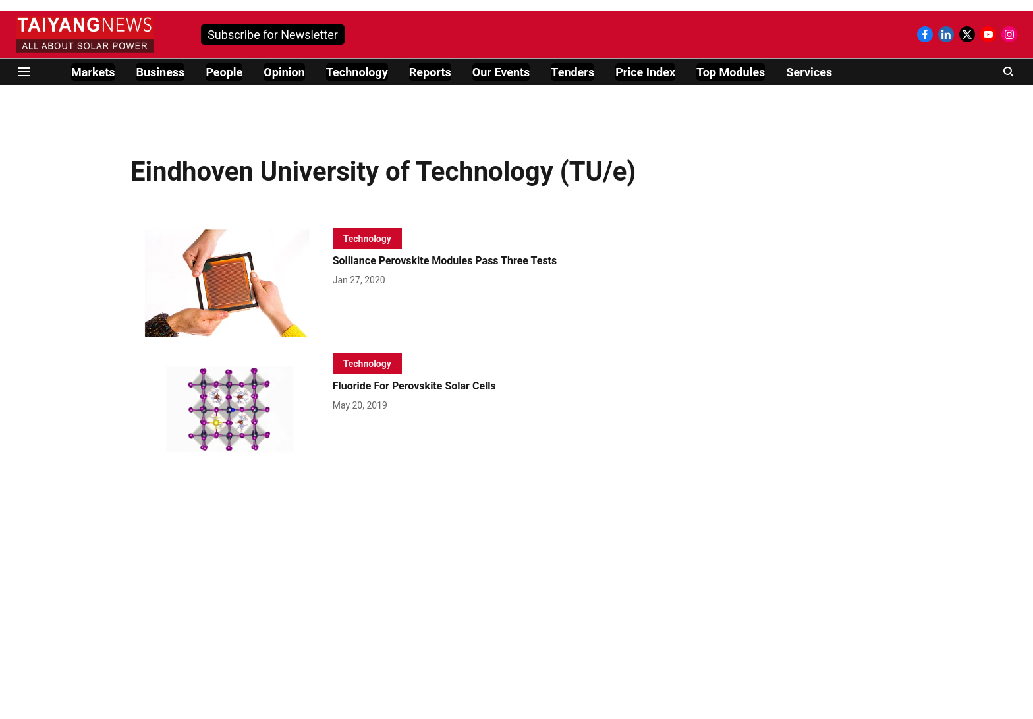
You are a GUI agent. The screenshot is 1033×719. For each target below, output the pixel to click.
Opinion (284, 72)
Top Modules (730, 72)
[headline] (484, 261)
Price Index (645, 72)
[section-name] (367, 238)
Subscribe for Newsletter (273, 35)
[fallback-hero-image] (231, 282)
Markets (93, 72)
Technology (357, 72)
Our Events (501, 72)
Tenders (572, 72)
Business (160, 72)
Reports (430, 72)
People (224, 72)
